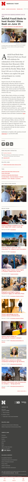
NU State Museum (5, 176)
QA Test (16, 472)
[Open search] (14, 479)
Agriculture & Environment (16, 340)
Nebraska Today (13, 3)
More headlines (21, 391)
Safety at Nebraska (6, 465)
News (3, 445)
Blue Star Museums (14, 176)
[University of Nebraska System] (23, 402)
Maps (3, 443)
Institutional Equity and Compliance (9, 459)
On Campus (17, 178)
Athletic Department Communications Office (11, 426)
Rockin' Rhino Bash (6, 173)
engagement (4, 178)
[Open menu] (4, 479)
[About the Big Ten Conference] (17, 402)
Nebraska (13, 178)
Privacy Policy (4, 463)
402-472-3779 (6, 157)
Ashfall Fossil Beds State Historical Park (12, 164)
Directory (4, 435)
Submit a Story (6, 414)
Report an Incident (6, 449)
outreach (21, 176)
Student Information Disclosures (9, 467)
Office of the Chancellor (7, 446)
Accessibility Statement (7, 457)
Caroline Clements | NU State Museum (13, 26)
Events (3, 439)
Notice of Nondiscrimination (8, 461)
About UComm (6, 412)
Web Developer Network (8, 472)
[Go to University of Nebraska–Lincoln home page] (3, 4)
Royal (8, 178)
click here (4, 133)
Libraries (3, 441)
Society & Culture (14, 274)
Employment (4, 437)
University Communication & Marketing (10, 424)
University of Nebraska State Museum (10, 175)
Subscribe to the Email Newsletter (10, 416)
